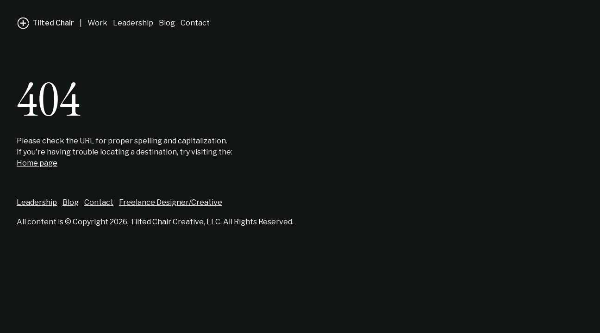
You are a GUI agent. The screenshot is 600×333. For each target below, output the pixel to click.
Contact (195, 22)
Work (97, 22)
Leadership (133, 22)
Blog (167, 22)
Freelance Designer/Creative (170, 202)
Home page (37, 163)
